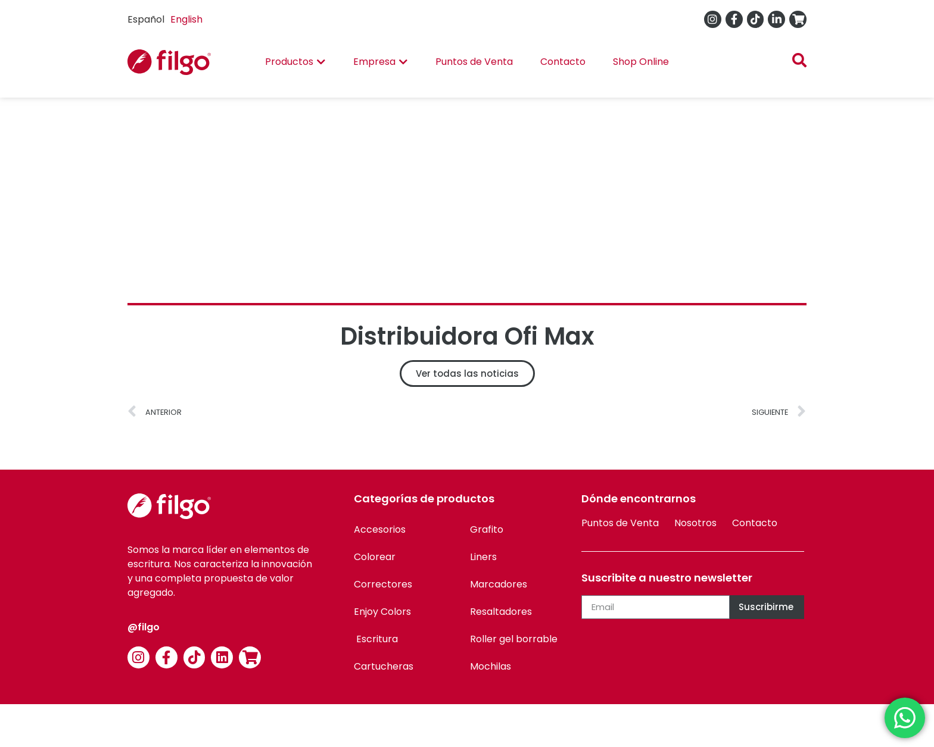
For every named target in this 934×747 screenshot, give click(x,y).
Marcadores (498, 584)
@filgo (143, 627)
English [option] (186, 19)
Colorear (375, 557)
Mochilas (490, 666)
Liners (483, 557)
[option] (186, 19)
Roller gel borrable (514, 639)
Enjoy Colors (382, 611)
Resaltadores (501, 611)
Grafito (486, 529)
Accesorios (380, 529)
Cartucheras (383, 666)
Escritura (376, 639)
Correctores (383, 584)
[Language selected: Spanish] (167, 19)
